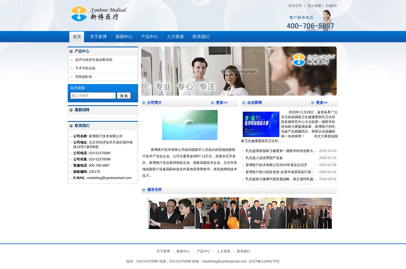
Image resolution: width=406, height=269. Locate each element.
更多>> (222, 102)
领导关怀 (154, 190)
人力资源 (175, 36)
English (331, 6)
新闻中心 (124, 36)
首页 (77, 36)
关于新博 (98, 36)
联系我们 (201, 36)
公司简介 (154, 102)
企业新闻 (254, 102)
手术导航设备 (85, 68)
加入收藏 (314, 6)
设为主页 (295, 6)
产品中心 (149, 36)
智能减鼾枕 (83, 77)
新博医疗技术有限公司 (138, 15)
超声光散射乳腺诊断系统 (93, 60)
